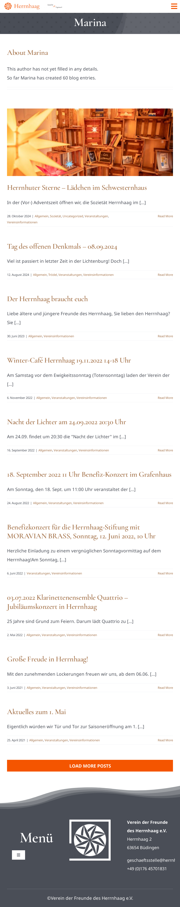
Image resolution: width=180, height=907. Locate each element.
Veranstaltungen (96, 216)
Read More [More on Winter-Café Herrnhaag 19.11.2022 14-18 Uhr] (165, 398)
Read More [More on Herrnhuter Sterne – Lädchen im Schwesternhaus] (165, 216)
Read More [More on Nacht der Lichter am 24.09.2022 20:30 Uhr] (165, 450)
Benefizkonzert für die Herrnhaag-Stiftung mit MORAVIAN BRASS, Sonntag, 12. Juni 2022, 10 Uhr (81, 531)
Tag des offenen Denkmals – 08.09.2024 (62, 246)
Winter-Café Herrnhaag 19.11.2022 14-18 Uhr (69, 360)
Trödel (52, 275)
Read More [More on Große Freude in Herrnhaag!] (165, 688)
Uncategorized (73, 216)
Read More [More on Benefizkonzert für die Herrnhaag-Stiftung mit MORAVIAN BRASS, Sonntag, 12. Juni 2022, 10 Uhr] (165, 573)
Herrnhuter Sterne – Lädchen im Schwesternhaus (77, 187)
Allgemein (42, 216)
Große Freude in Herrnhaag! (47, 658)
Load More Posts (90, 766)
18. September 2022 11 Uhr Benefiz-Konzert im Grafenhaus (89, 474)
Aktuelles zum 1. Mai (36, 711)
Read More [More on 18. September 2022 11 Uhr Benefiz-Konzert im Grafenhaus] (165, 503)
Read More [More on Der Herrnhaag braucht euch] (165, 336)
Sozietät (55, 216)
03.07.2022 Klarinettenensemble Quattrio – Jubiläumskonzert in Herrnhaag (67, 602)
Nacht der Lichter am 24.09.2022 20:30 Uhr (66, 421)
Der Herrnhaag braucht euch (47, 298)
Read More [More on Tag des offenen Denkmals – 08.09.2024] (165, 275)
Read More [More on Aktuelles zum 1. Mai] (165, 740)
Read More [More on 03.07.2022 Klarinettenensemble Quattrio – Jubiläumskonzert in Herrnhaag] (165, 635)
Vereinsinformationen (22, 222)
